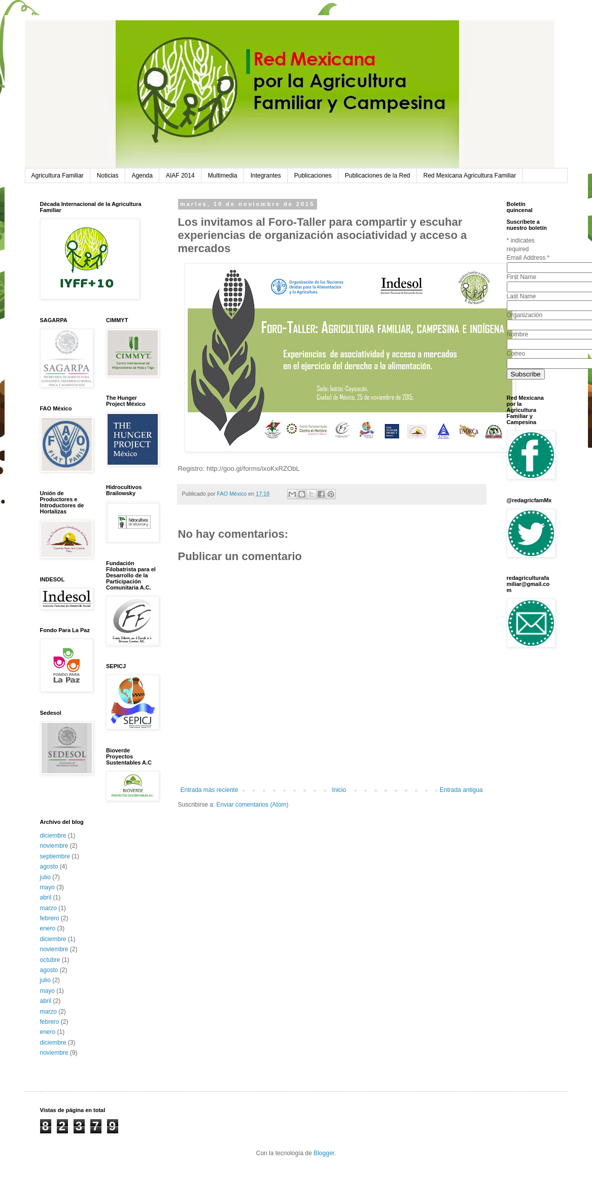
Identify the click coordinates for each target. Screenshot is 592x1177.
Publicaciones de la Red (377, 175)
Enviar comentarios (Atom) (253, 804)
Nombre (518, 334)
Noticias (108, 175)
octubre (50, 959)
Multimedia (222, 175)
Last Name (521, 296)
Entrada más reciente (209, 789)
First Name (522, 277)
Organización (525, 315)
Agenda (142, 175)
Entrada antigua (461, 789)
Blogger (324, 1153)
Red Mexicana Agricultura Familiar (470, 175)
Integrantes (266, 175)
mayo (47, 887)
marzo (48, 908)
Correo (516, 353)
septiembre (55, 856)
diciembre (53, 835)
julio (45, 877)
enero (48, 928)
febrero (49, 918)
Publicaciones (313, 175)
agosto (49, 866)
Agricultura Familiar (57, 175)
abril (46, 897)
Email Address (528, 257)
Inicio (339, 789)
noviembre (54, 845)
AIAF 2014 (180, 175)
